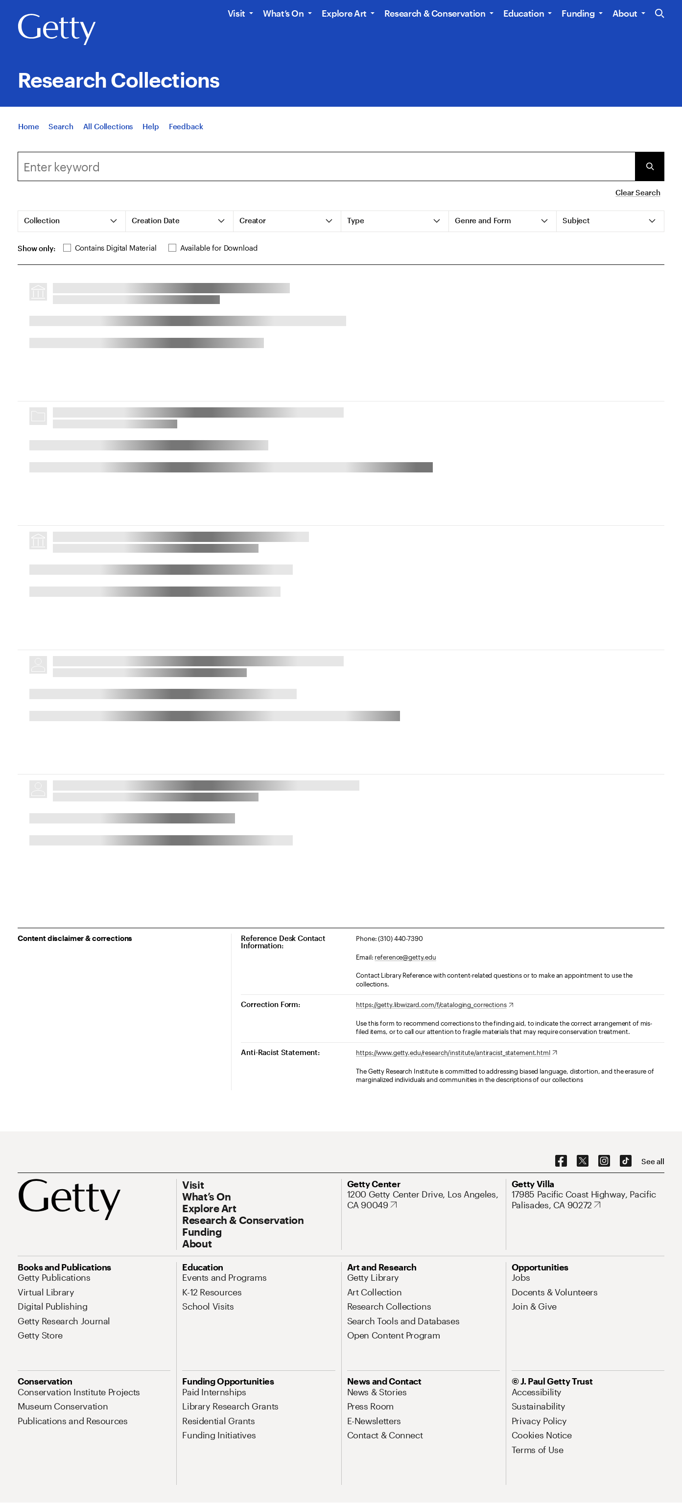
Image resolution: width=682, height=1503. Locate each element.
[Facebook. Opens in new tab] (561, 1161)
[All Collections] (108, 126)
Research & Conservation (435, 13)
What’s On (283, 13)
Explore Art (344, 13)
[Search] (60, 126)
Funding (578, 13)
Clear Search (637, 192)
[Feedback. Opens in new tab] (186, 126)
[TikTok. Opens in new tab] (626, 1161)
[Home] (28, 126)
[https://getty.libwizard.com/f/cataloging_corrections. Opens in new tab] (434, 1005)
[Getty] (57, 30)
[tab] (72, 221)
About (624, 13)
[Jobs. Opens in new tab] (521, 1277)
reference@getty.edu (405, 957)
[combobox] (326, 166)
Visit (236, 13)
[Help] (150, 126)
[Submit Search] (649, 166)
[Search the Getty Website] (659, 14)
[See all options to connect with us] (652, 1161)
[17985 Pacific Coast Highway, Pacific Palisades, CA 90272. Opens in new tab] (588, 1199)
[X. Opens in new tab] (582, 1161)
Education (523, 13)
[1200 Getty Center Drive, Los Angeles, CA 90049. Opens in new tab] (423, 1199)
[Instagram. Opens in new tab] (604, 1161)
